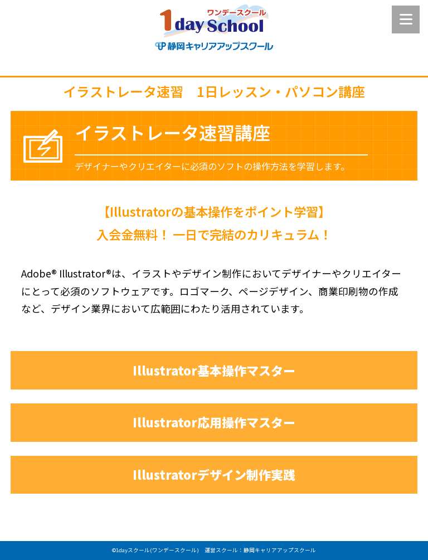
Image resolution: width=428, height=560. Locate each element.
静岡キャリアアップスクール (280, 550)
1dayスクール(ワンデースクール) (157, 550)
